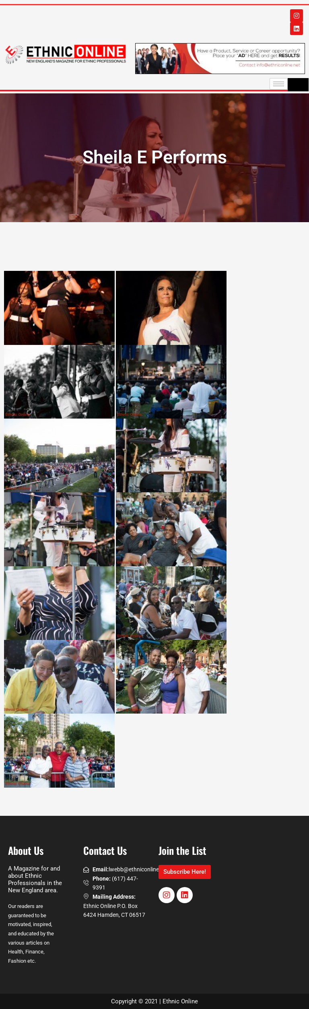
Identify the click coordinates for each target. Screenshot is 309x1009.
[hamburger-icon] (279, 84)
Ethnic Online (180, 1001)
